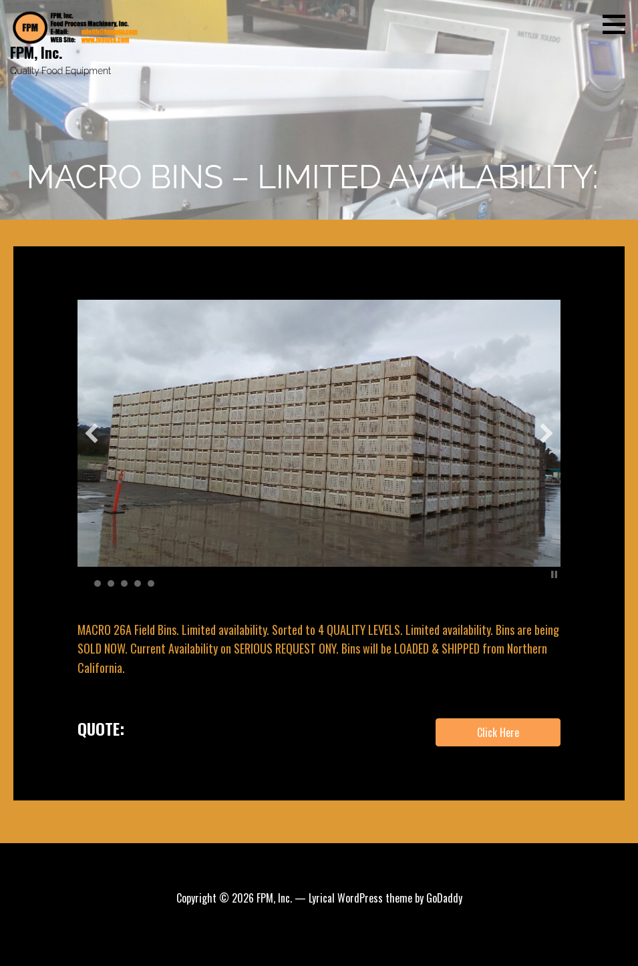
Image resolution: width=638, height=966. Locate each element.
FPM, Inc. (36, 52)
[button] (618, 24)
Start (543, 574)
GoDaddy (444, 898)
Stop (554, 574)
